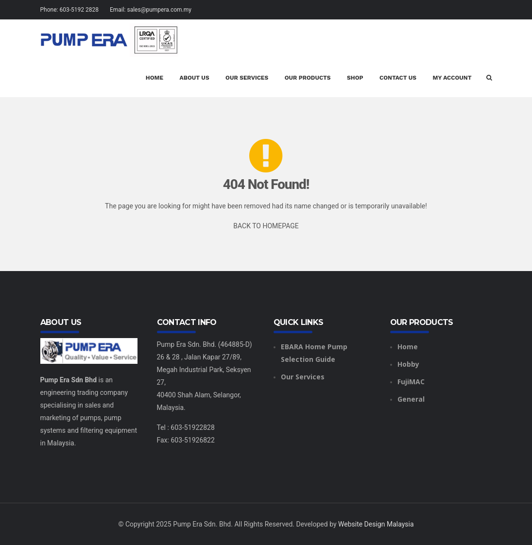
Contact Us (397, 77)
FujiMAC (411, 381)
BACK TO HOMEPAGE (265, 226)
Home (154, 77)
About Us (194, 77)
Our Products (308, 77)
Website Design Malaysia (376, 524)
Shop (355, 77)
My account (452, 77)
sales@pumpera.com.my (159, 9)
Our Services (246, 77)
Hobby (408, 364)
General (411, 399)
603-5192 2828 (78, 9)
